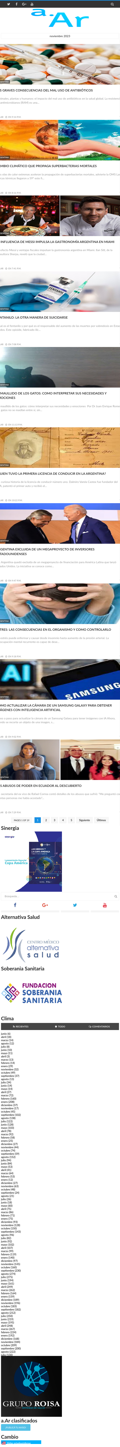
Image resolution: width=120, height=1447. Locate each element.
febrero (5, 1063)
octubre (5, 1072)
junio (4, 1033)
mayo (4, 1053)
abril (3, 1037)
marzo (4, 1040)
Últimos (101, 820)
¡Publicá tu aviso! (15, 1427)
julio (3, 1046)
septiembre (7, 1075)
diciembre (7, 1105)
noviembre (7, 1069)
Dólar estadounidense (19, 1443)
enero (4, 1066)
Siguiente (84, 820)
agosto (5, 1043)
